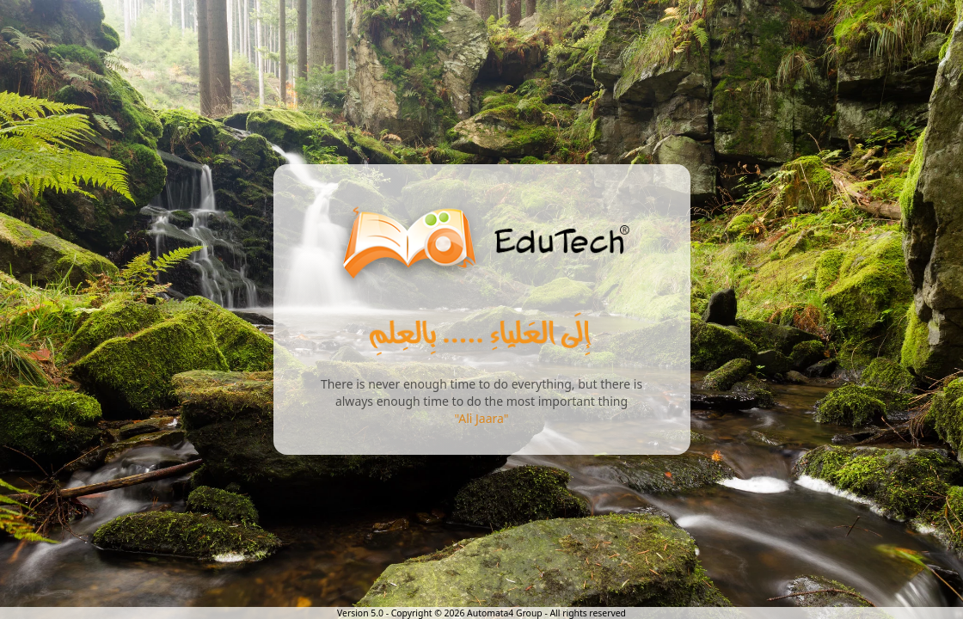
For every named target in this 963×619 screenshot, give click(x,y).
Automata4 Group (505, 613)
